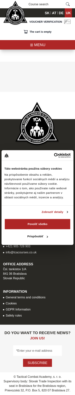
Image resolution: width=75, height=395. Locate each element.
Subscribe (37, 363)
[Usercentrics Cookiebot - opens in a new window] (54, 155)
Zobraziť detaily (52, 211)
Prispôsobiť (37, 236)
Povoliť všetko (37, 224)
